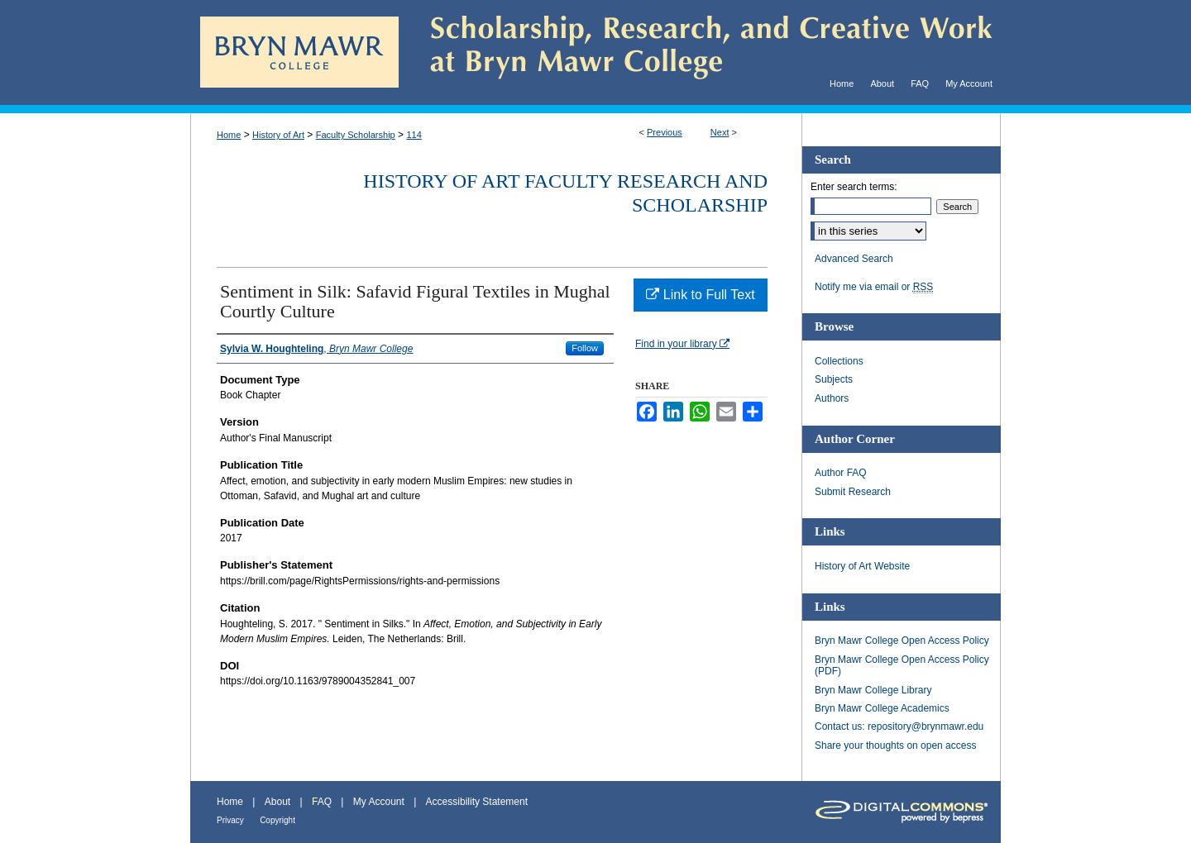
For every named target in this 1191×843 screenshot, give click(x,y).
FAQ (322, 801)
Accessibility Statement (477, 801)
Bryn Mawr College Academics (882, 708)
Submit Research (853, 492)
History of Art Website (862, 566)
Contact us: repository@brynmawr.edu (899, 726)
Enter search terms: (854, 187)
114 (413, 135)
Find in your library (682, 344)
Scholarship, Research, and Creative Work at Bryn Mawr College (700, 52)
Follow (585, 348)
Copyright (277, 820)
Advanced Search (854, 258)
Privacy (230, 820)
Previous (664, 132)
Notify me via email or (874, 287)
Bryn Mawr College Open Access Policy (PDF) (902, 665)
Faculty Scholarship (355, 135)
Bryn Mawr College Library (873, 690)
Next (719, 132)
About (277, 801)
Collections (839, 361)
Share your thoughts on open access (895, 745)
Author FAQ (841, 473)
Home (229, 135)
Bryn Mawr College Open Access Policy (902, 640)
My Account (378, 801)
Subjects (834, 379)
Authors (832, 398)
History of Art (278, 135)
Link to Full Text (700, 295)
